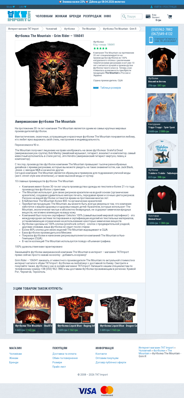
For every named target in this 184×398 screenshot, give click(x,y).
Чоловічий (51, 28)
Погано (97, 48)
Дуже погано (94, 48)
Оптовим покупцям (107, 358)
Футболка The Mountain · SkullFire (34, 325)
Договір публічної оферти (111, 362)
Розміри (57, 362)
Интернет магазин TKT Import (23, 28)
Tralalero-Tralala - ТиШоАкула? (163, 173)
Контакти (101, 353)
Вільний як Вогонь (157, 81)
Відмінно (106, 48)
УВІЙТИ (157, 6)
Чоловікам (44, 16)
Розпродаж (92, 16)
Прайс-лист (59, 366)
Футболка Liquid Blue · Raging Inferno (79, 325)
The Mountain (89, 28)
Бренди (75, 16)
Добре (103, 48)
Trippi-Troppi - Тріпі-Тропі (161, 127)
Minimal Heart (154, 219)
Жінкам (61, 16)
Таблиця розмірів (107, 87)
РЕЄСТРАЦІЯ (169, 6)
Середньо (100, 48)
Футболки (69, 28)
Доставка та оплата (64, 353)
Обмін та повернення (65, 358)
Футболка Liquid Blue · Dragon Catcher (121, 325)
